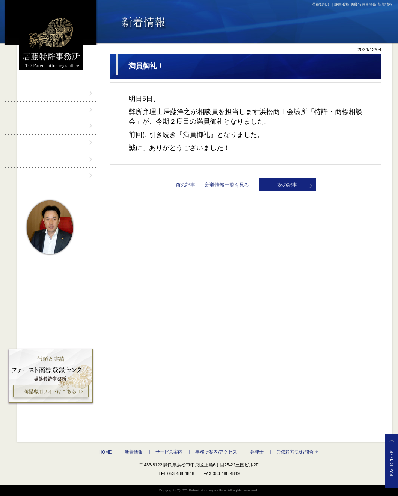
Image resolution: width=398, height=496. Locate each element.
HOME (105, 452)
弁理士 (257, 452)
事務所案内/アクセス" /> (50, 143)
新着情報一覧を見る (227, 185)
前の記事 (185, 185)
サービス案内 (168, 452)
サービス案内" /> (50, 126)
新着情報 (134, 452)
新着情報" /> (50, 110)
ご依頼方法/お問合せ (297, 452)
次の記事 (287, 185)
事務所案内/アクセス (216, 452)
